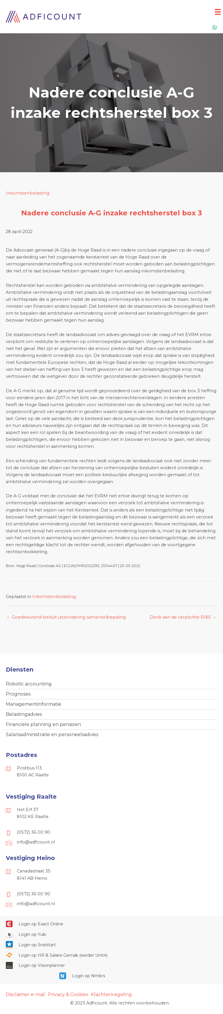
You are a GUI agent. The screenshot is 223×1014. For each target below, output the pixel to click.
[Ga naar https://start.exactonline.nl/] (111, 924)
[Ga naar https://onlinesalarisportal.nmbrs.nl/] (111, 976)
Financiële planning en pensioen (43, 724)
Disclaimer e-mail (25, 994)
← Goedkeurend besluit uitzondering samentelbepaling (66, 617)
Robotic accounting (29, 684)
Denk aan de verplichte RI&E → (183, 617)
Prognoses (18, 694)
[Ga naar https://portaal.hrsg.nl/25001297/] (111, 955)
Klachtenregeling (111, 994)
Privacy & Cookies (68, 994)
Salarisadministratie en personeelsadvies (52, 734)
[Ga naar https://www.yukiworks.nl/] (111, 934)
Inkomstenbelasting (27, 193)
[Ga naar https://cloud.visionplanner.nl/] (111, 965)
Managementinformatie (33, 704)
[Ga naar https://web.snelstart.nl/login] (111, 944)
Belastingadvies (24, 714)
